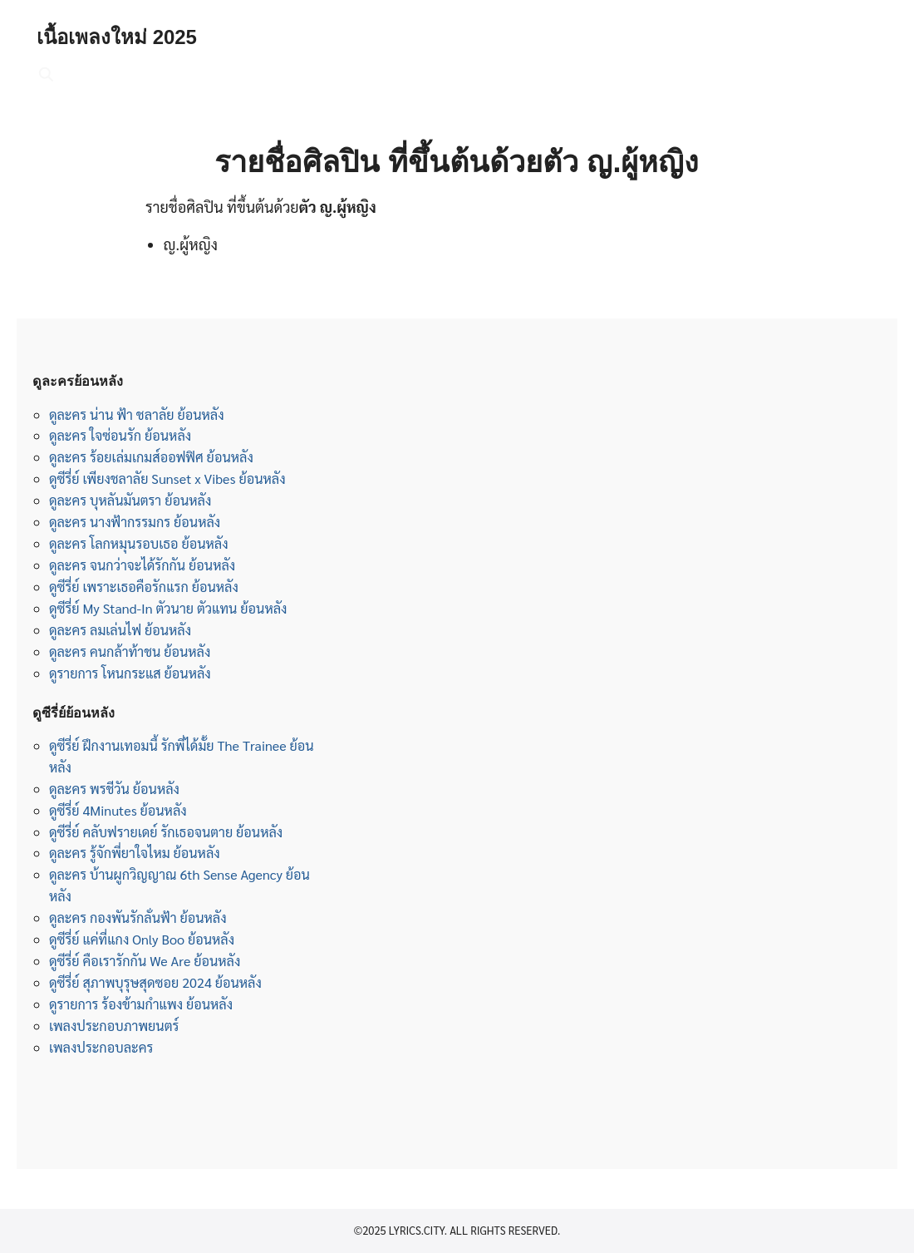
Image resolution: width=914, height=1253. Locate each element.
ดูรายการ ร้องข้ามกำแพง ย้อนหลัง (141, 1004)
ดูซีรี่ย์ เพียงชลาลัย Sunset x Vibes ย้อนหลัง (167, 478)
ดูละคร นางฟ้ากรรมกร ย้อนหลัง (134, 521)
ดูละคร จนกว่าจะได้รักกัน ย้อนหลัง (142, 565)
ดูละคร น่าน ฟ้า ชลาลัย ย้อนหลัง (136, 414)
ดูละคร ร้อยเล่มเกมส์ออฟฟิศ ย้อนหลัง (151, 457)
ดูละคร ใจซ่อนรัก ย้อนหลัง (120, 435)
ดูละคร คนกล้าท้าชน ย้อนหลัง (129, 651)
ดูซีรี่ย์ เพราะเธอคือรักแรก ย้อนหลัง (143, 586)
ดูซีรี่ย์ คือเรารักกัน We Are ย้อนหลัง (144, 960)
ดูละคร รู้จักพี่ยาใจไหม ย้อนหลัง (134, 852)
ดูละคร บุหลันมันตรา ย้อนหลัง (130, 500)
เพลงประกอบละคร (101, 1047)
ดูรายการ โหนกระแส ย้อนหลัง (130, 673)
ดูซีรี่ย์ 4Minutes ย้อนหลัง (118, 810)
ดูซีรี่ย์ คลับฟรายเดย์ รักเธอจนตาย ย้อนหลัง (166, 832)
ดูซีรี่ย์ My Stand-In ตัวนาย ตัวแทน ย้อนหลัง (168, 608)
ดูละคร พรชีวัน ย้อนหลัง (114, 788)
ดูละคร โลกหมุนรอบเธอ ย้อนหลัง (138, 543)
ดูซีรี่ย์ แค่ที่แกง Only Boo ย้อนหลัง (141, 939)
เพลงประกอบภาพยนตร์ (114, 1025)
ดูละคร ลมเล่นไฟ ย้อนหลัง (120, 630)
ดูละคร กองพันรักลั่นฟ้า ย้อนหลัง (138, 917)
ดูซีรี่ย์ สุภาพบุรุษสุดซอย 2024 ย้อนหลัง (155, 982)
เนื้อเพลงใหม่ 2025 (117, 37)
